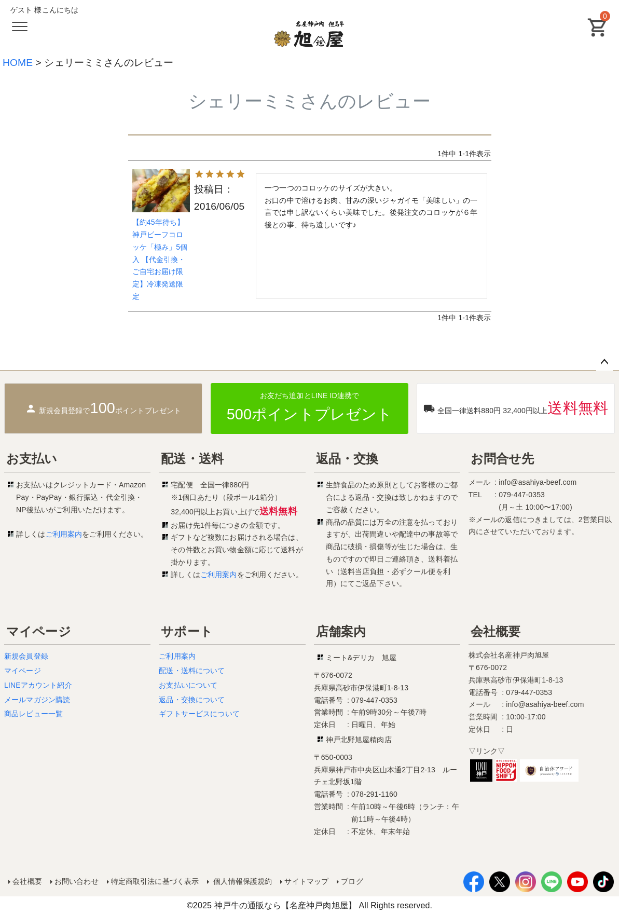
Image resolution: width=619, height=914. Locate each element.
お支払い (32, 459)
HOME (18, 62)
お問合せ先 (502, 459)
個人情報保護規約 (241, 881)
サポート (187, 631)
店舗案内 (341, 631)
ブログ (352, 881)
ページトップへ (604, 362)
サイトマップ (306, 881)
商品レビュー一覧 (33, 714)
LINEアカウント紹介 (38, 685)
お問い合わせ (76, 881)
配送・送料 (192, 459)
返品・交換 (347, 459)
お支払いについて (188, 685)
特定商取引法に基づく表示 (155, 881)
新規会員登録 (26, 656)
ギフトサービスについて (199, 714)
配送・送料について (192, 670)
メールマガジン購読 (37, 699)
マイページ (38, 631)
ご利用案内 (64, 534)
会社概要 (496, 631)
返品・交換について (192, 699)
